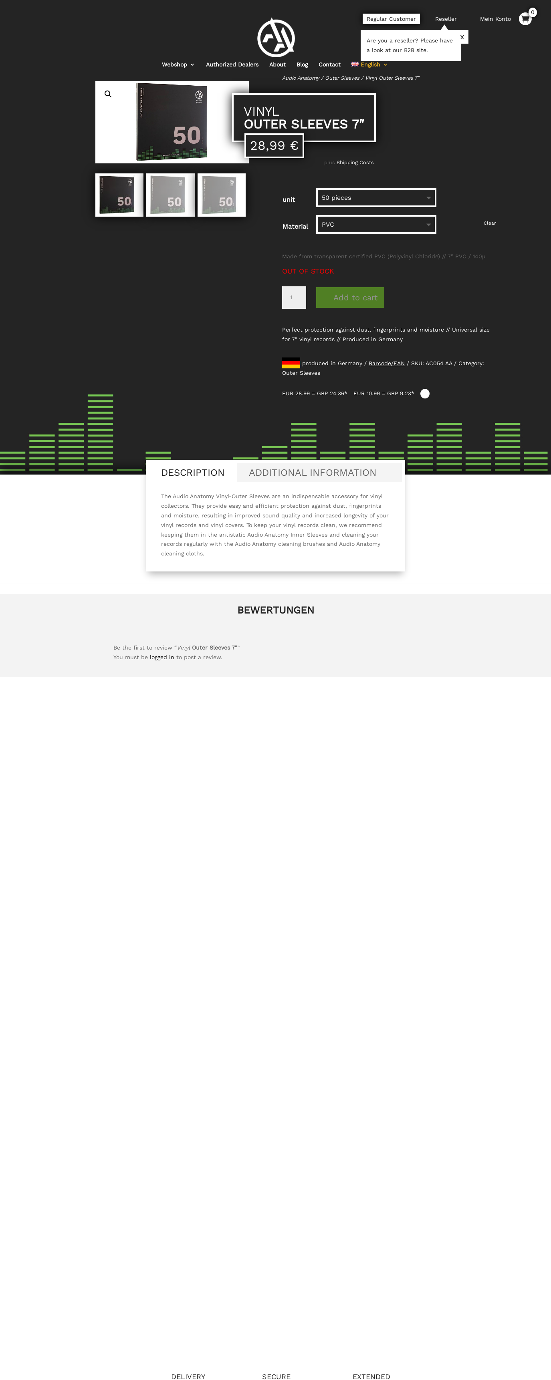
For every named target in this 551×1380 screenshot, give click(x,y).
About (277, 51)
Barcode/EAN (387, 363)
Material (295, 226)
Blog (302, 51)
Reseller (446, 19)
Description (193, 472)
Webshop (174, 51)
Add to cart (355, 297)
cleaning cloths (182, 553)
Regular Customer (391, 19)
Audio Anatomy (300, 78)
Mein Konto (495, 19)
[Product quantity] (294, 297)
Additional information (313, 472)
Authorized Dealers (232, 51)
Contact (330, 51)
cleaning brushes (301, 544)
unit (289, 199)
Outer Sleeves (342, 78)
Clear (490, 223)
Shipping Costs (355, 162)
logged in (162, 657)
